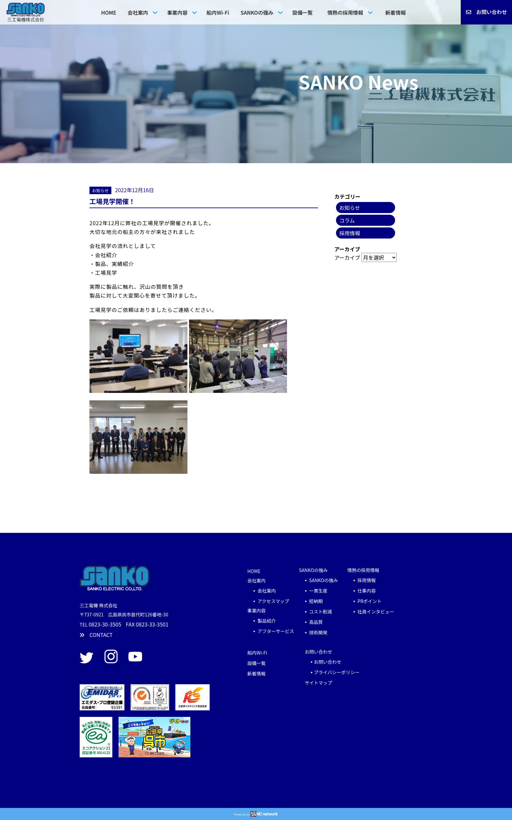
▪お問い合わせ (323, 661)
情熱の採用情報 (345, 12)
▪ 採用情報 (361, 580)
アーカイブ (347, 257)
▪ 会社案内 (262, 590)
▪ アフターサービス (271, 631)
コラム (347, 220)
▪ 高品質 (311, 622)
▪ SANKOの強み (320, 580)
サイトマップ (318, 682)
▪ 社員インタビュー (370, 611)
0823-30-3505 (104, 624)
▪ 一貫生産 (320, 590)
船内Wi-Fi (217, 12)
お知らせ (100, 190)
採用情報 (349, 233)
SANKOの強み (257, 12)
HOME (108, 12)
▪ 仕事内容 (361, 590)
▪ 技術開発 (313, 632)
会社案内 (138, 12)
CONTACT (96, 635)
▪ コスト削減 (315, 611)
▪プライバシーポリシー (332, 672)
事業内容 (177, 12)
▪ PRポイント (364, 601)
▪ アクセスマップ (268, 601)
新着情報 (395, 12)
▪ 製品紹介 (262, 620)
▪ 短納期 (311, 601)
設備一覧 (302, 12)
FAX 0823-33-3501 (147, 624)
